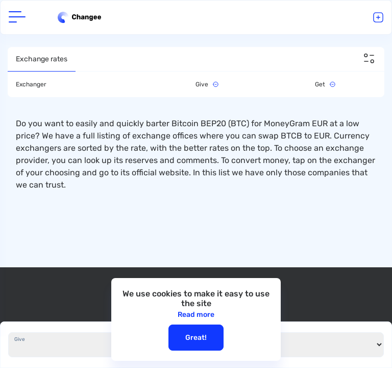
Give (19, 339)
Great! (196, 337)
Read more (196, 314)
